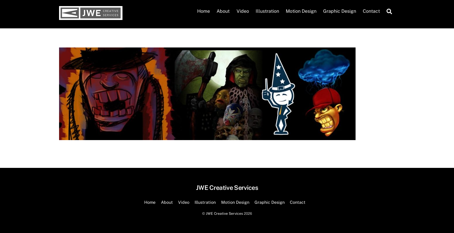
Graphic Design (339, 11)
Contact (371, 11)
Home (203, 11)
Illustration (267, 11)
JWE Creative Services (224, 213)
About (223, 11)
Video (243, 11)
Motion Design (301, 11)
